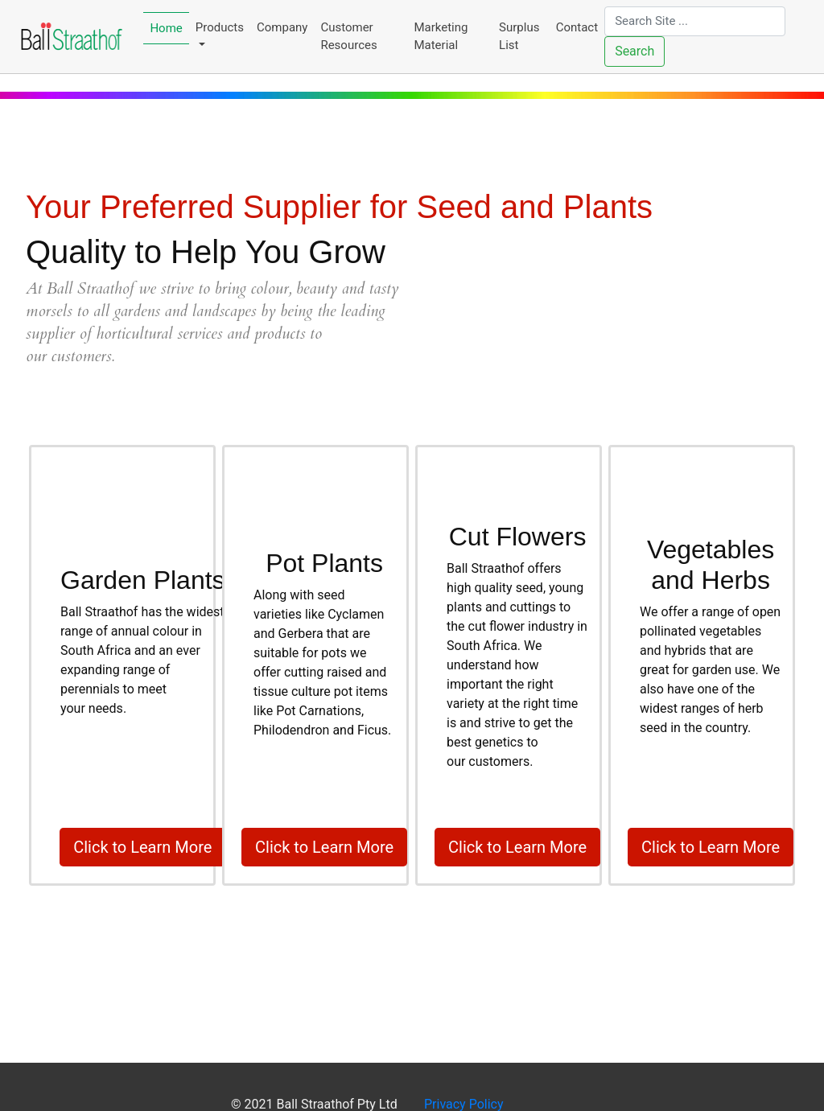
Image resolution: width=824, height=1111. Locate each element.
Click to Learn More (142, 847)
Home (166, 28)
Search (634, 51)
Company (282, 27)
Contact (577, 27)
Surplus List (519, 36)
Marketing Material (441, 36)
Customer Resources (348, 36)
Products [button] (220, 27)
